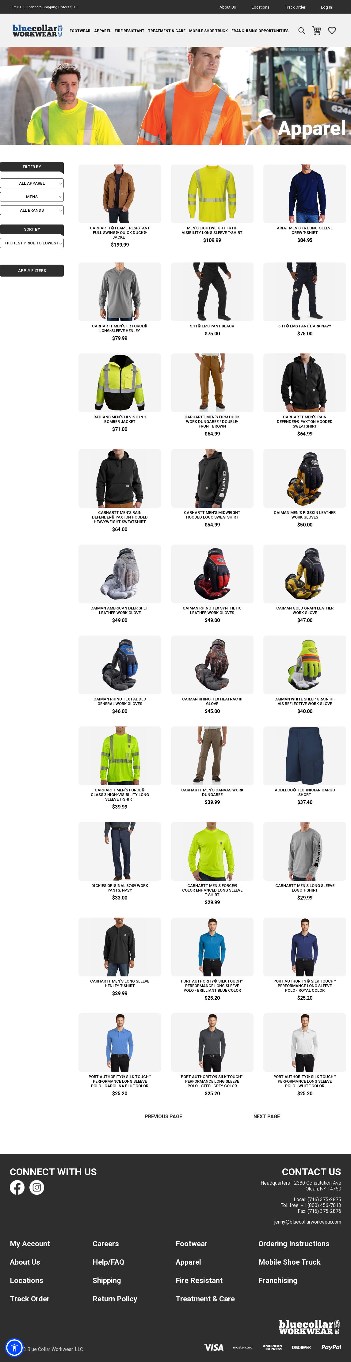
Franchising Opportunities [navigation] (259, 31)
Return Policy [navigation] (115, 1299)
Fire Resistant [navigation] (129, 31)
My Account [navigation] (30, 1243)
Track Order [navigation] (295, 7)
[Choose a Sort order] (32, 243)
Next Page (267, 1116)
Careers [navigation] (106, 1243)
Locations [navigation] (260, 7)
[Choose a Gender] (32, 197)
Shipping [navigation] (107, 1280)
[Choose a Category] (32, 183)
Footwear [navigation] (80, 31)
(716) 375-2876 (324, 1211)
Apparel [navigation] (102, 31)
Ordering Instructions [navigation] (294, 1243)
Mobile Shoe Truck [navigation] (208, 31)
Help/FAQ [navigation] (108, 1262)
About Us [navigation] (227, 7)
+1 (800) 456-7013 (321, 1205)
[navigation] (37, 31)
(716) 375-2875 (324, 1199)
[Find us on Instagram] (36, 1187)
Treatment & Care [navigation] (166, 31)
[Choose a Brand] (32, 210)
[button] (14, 1347)
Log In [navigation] (326, 7)
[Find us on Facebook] (17, 1187)
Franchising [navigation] (277, 1280)
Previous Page (163, 1116)
